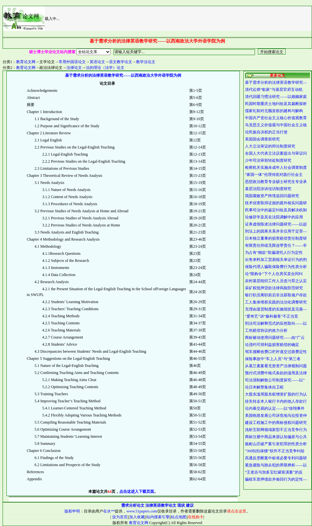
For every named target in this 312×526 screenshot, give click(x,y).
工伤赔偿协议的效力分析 (266, 330)
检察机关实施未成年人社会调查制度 (276, 167)
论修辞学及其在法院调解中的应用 (274, 217)
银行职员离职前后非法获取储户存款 (276, 295)
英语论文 (97, 62)
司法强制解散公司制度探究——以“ (275, 380)
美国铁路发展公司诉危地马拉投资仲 (276, 415)
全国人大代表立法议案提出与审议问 (276, 153)
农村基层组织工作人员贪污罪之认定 (276, 281)
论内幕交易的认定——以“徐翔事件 (275, 408)
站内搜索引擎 (158, 517)
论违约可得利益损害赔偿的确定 (272, 344)
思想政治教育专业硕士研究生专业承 (276, 181)
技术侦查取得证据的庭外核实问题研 (276, 203)
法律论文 (74, 67)
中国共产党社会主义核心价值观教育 (276, 118)
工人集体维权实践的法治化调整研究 (276, 302)
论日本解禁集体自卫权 (264, 387)
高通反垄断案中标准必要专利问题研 (276, 458)
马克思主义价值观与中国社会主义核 (276, 125)
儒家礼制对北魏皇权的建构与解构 (274, 111)
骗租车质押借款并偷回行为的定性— (276, 479)
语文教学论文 (120, 62)
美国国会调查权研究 (262, 139)
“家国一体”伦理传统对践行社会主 (274, 174)
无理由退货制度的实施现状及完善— (276, 309)
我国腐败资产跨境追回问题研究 (272, 196)
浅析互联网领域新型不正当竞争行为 (276, 429)
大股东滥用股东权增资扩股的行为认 (276, 394)
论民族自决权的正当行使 (266, 132)
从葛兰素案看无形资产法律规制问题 (276, 366)
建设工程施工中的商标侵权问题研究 (276, 422)
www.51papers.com (141, 511)
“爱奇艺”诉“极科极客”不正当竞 (271, 316)
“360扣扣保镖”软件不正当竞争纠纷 (275, 451)
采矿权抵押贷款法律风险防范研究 (274, 288)
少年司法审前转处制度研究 (268, 160)
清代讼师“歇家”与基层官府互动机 (274, 89)
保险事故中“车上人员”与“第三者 (272, 359)
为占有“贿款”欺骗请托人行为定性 (274, 252)
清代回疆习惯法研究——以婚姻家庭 (276, 96)
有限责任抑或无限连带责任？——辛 (276, 245)
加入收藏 (137, 517)
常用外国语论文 (72, 62)
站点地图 (178, 517)
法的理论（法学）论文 (105, 67)
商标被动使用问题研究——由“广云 (275, 337)
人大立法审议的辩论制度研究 (270, 146)
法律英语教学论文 (160, 505)
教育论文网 (25, 62)
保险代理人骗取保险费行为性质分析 (276, 266)
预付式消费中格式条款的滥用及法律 (276, 373)
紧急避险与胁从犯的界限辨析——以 (276, 465)
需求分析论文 (132, 505)
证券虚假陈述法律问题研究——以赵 (276, 224)
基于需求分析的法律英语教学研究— (276, 82)
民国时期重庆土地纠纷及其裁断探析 (276, 103)
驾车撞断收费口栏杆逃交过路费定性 (276, 351)
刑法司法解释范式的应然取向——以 (276, 323)
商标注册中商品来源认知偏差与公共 (276, 437)
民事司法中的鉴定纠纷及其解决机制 (276, 210)
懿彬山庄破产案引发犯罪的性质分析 (276, 444)
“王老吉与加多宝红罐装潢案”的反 (274, 472)
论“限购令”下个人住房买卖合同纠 (274, 274)
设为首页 (119, 517)
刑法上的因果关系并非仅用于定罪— (276, 231)
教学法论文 (145, 62)
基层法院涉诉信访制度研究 (268, 188)
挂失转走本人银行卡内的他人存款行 (276, 401)
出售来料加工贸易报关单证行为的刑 (276, 259)
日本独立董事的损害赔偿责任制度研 (276, 238)
